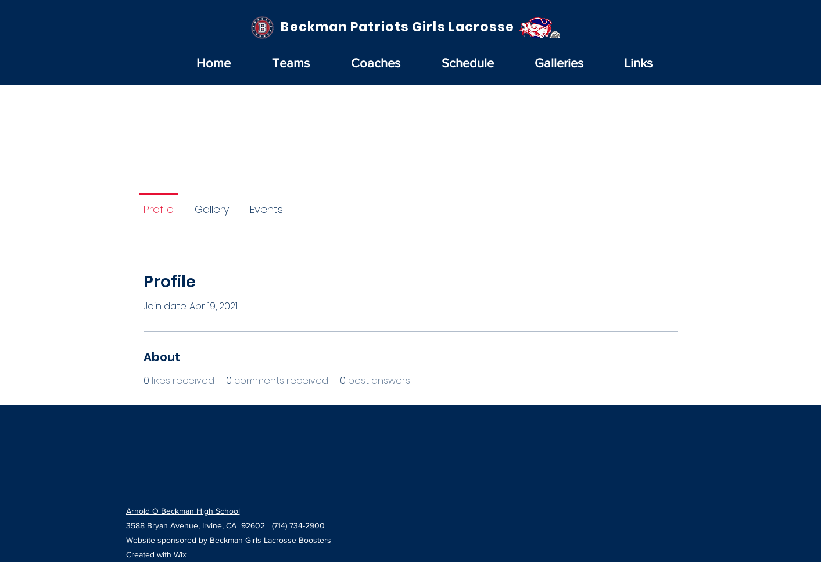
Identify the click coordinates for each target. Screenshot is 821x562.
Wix (180, 554)
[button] (291, 63)
